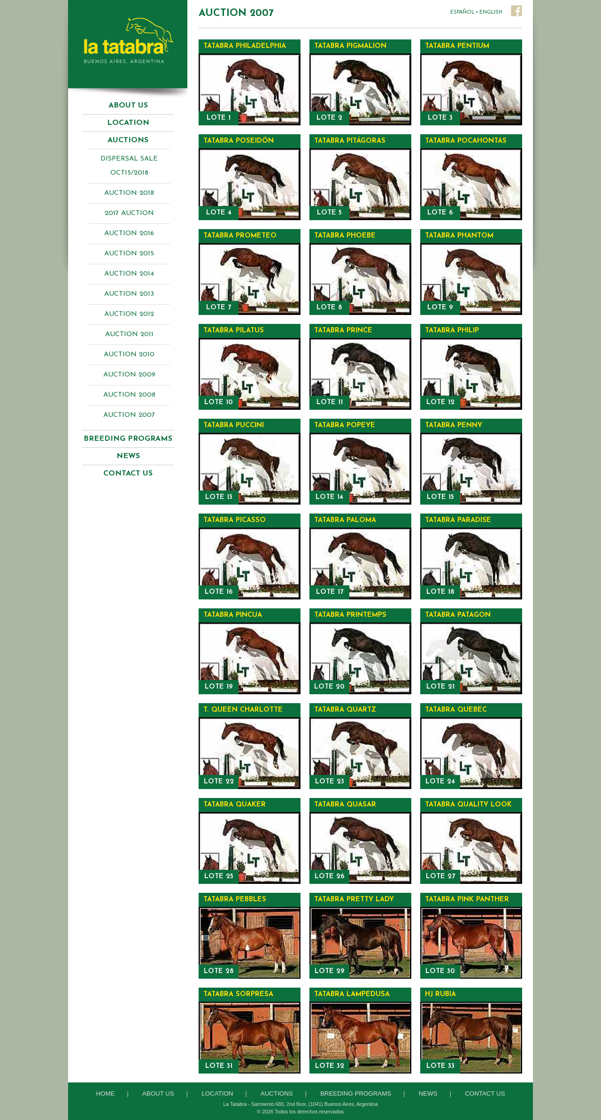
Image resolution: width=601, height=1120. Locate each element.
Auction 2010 (129, 354)
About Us (128, 105)
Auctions (277, 1093)
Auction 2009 (129, 374)
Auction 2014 (129, 273)
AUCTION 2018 (129, 193)
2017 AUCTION (129, 213)
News (128, 456)
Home (105, 1093)
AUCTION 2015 (129, 253)
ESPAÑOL (462, 12)
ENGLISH (490, 12)
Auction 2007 (129, 415)
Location (128, 123)
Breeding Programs (355, 1093)
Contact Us (128, 473)
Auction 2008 (129, 395)
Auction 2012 (129, 314)
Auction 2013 (129, 294)
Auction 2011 (129, 334)
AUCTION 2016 (129, 233)
